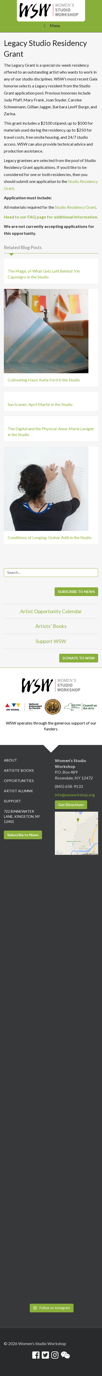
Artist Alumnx (18, 791)
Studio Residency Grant (75, 207)
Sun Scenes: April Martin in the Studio (40, 404)
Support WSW (51, 641)
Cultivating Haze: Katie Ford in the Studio (44, 379)
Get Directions (71, 804)
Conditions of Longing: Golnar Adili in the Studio (49, 537)
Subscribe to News (23, 835)
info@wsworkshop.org (75, 794)
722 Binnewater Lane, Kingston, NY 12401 (22, 816)
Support (12, 801)
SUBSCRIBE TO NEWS (76, 591)
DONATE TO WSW (79, 658)
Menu (51, 25)
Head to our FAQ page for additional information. (51, 216)
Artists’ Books (51, 626)
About (10, 760)
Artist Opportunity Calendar (51, 611)
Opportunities (19, 780)
